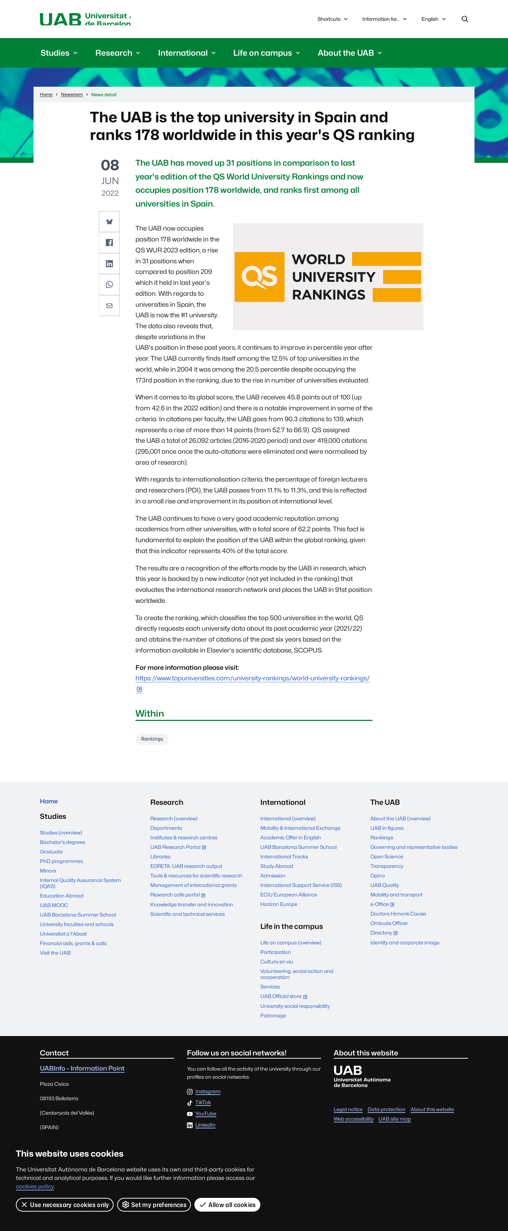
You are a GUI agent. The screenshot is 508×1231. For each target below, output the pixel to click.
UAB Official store (285, 1000)
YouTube (205, 1117)
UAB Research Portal (180, 851)
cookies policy (35, 1186)
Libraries (160, 860)
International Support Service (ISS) (301, 888)
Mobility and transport (396, 898)
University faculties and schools (77, 930)
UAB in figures (387, 831)
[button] (110, 223)
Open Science (386, 860)
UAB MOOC (54, 911)
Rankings (154, 741)
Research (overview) (174, 822)
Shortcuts (333, 20)
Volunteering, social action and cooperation (296, 977)
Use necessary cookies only (64, 1204)
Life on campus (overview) (290, 946)
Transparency (386, 869)
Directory (385, 936)
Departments (166, 831)
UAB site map (395, 1122)
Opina (377, 879)
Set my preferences (154, 1204)
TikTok (203, 1106)
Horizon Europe (278, 907)
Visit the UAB (55, 958)
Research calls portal (179, 898)
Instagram (207, 1094)
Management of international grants (193, 888)
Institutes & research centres (183, 841)
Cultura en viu (276, 965)
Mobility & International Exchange (300, 831)
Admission (272, 879)
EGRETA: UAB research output (186, 869)
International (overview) (288, 822)
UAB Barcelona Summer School (78, 920)
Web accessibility (354, 1122)
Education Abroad (62, 901)
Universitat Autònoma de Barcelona (106, 20)
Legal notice (348, 1112)
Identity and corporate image (405, 946)
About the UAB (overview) (400, 822)
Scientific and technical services (187, 917)
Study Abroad (276, 869)
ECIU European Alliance (288, 898)
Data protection (386, 1112)
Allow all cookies (227, 1204)
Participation (275, 955)
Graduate (51, 857)
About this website (432, 1112)
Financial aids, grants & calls (73, 949)
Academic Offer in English (290, 841)
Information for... (385, 20)
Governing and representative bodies (414, 850)
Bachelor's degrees (62, 848)
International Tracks (284, 860)
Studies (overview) (61, 838)
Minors (48, 876)
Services (270, 990)
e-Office (384, 908)
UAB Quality (384, 888)
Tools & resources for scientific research (196, 879)
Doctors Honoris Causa (398, 917)
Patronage (273, 1019)
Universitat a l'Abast (63, 939)
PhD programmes (61, 867)
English (434, 22)
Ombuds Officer (389, 926)
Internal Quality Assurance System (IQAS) (80, 889)
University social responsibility (295, 1009)
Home (50, 805)
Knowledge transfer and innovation (191, 908)
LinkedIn (205, 1128)
